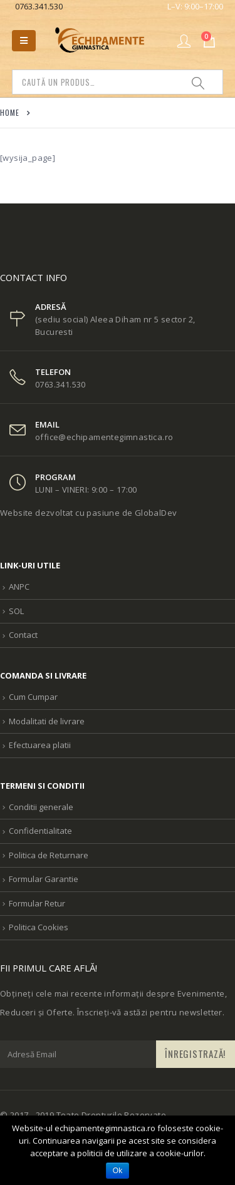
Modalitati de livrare (47, 721)
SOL (16, 611)
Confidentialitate (40, 830)
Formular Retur (37, 903)
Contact (23, 634)
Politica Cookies (38, 927)
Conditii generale (41, 807)
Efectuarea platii (40, 745)
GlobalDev (156, 512)
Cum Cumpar (33, 696)
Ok (117, 1170)
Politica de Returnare (48, 855)
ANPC (19, 586)
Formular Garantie (43, 879)
